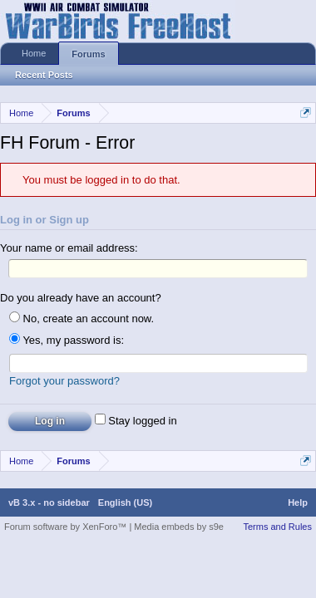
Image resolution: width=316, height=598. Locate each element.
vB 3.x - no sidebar (49, 508)
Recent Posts (44, 75)
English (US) (125, 508)
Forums (88, 54)
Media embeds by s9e (179, 532)
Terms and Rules (277, 532)
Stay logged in (136, 426)
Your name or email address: (69, 248)
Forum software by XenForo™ (66, 532)
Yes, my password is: (66, 343)
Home (34, 53)
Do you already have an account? (80, 301)
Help (298, 508)
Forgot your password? (64, 386)
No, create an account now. (81, 322)
